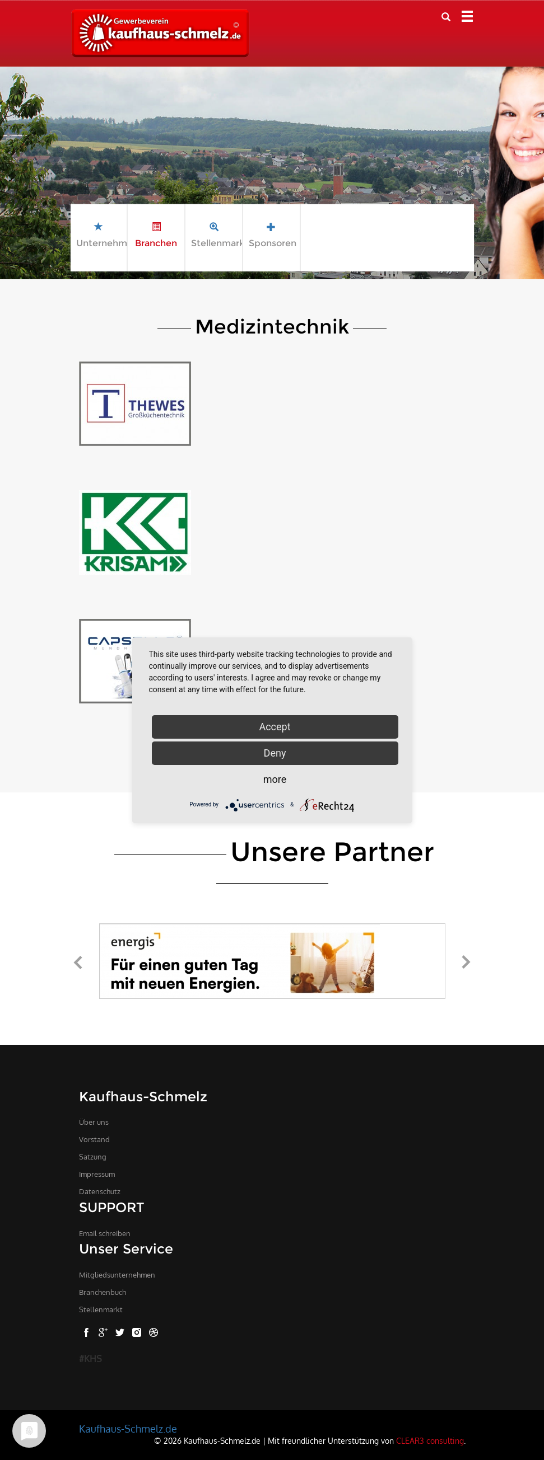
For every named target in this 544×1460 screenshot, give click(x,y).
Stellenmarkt (101, 1309)
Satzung (92, 1156)
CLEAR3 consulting (430, 1440)
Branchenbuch (102, 1292)
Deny (275, 753)
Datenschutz (99, 1191)
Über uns (94, 1122)
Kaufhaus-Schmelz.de (128, 1429)
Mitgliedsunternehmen (117, 1274)
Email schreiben (105, 1233)
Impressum (97, 1174)
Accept (274, 727)
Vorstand (94, 1139)
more (275, 779)
